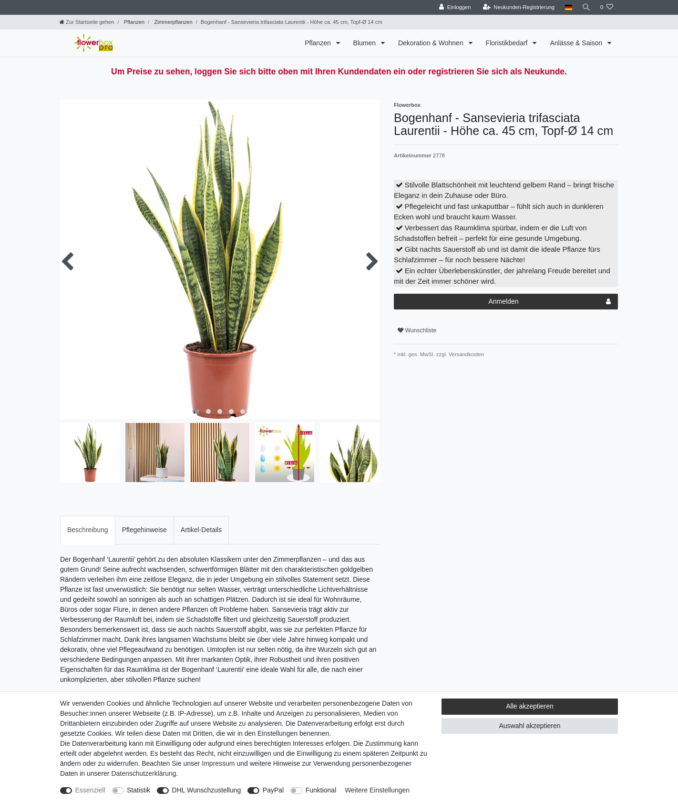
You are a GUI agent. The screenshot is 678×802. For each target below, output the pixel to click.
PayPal (273, 790)
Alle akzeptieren (530, 706)
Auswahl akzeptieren (529, 726)
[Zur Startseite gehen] (87, 22)
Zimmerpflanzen (172, 22)
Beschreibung (87, 530)
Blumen (365, 43)
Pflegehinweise (144, 530)
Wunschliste (417, 330)
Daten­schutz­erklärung (143, 773)
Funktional (321, 790)
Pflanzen (134, 22)
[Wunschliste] (606, 7)
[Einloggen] (453, 7)
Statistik (138, 790)
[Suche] (585, 7)
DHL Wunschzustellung (206, 790)
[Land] (566, 7)
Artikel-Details (201, 530)
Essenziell (90, 790)
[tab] (87, 530)
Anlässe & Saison (577, 43)
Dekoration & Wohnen (431, 43)
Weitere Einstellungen (377, 790)
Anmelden (549, 302)
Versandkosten (465, 354)
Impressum (218, 763)
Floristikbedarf (508, 43)
